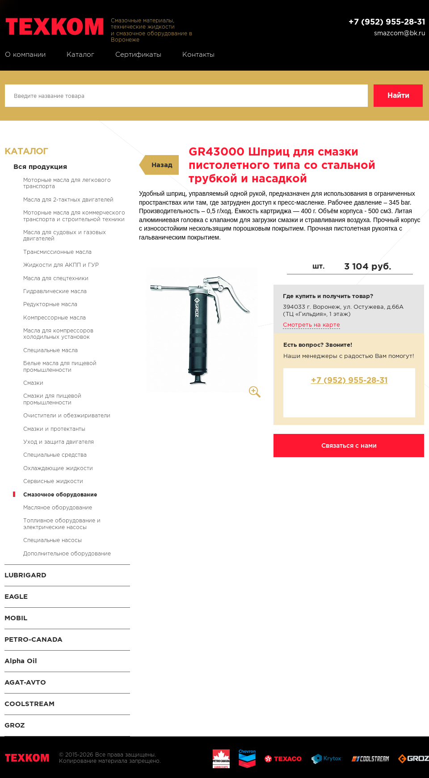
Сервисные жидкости (53, 481)
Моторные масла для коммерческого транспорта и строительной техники (74, 216)
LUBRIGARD (25, 575)
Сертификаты (138, 54)
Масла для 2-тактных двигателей (68, 199)
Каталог (80, 54)
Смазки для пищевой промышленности (52, 399)
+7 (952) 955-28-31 (387, 21)
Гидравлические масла (55, 291)
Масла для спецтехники (55, 278)
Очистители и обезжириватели (66, 415)
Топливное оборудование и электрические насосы (62, 523)
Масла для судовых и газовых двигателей (64, 235)
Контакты (198, 54)
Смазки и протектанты (54, 429)
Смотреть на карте (311, 324)
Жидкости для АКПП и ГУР (61, 265)
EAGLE (16, 596)
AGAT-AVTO (25, 682)
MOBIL (15, 618)
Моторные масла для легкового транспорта (67, 183)
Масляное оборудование (57, 507)
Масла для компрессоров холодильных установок (58, 334)
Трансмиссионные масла (57, 252)
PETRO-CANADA (33, 639)
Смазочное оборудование (60, 494)
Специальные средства (55, 455)
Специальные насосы (52, 540)
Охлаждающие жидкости (58, 468)
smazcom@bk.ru (399, 33)
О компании (25, 54)
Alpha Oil (20, 660)
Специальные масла (50, 350)
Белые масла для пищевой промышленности (60, 366)
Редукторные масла (50, 304)
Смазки (33, 383)
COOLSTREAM (29, 703)
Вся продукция (40, 166)
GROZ (14, 725)
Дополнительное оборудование (67, 553)
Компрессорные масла (54, 317)
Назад (161, 164)
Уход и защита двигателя (58, 442)
